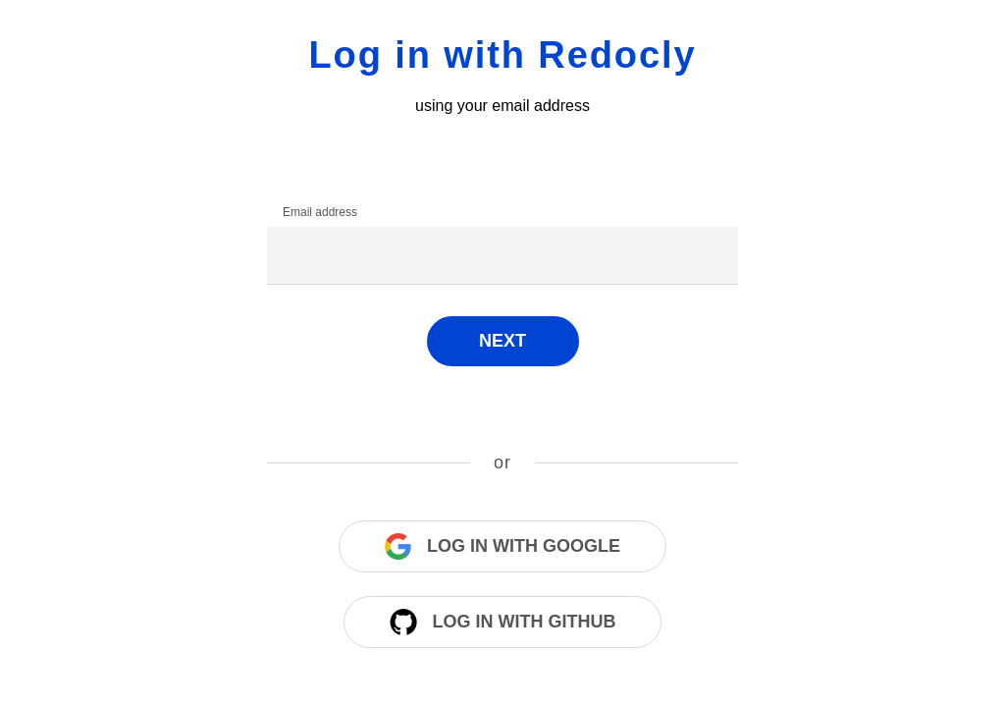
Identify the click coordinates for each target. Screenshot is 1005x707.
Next (502, 341)
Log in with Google (502, 546)
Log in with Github (503, 622)
